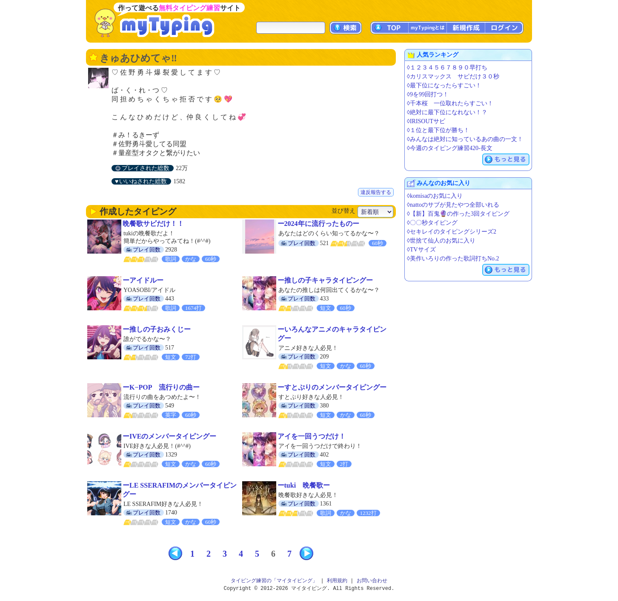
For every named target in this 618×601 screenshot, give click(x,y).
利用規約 (337, 580)
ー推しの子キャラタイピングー (325, 280)
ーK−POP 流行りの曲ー (161, 387)
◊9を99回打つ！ (428, 94)
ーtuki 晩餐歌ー (304, 485)
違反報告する (375, 192)
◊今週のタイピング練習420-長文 (449, 148)
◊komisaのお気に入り (435, 196)
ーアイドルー (143, 280)
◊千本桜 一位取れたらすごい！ (450, 103)
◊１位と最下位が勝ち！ (438, 130)
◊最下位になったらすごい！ (444, 85)
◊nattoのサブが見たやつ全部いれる (453, 205)
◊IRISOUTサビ (426, 121)
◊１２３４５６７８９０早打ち (447, 67)
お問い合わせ (372, 580)
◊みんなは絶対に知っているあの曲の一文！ (465, 139)
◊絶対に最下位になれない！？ (447, 112)
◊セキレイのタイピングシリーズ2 (451, 231)
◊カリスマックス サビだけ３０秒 (453, 76)
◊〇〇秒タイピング (432, 223)
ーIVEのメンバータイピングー (169, 436)
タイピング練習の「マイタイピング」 (274, 580)
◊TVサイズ (421, 249)
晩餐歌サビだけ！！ (153, 223)
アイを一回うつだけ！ (312, 436)
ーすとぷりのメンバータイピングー (332, 387)
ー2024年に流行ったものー (318, 223)
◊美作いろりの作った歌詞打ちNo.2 (453, 258)
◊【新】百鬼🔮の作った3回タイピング (458, 214)
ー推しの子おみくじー (157, 329)
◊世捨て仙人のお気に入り (441, 240)
